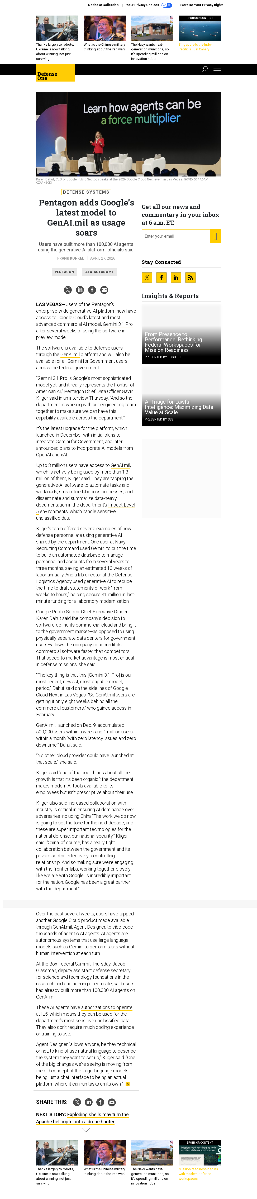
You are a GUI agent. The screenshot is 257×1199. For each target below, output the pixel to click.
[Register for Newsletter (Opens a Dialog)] (215, 236)
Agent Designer (89, 927)
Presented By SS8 (159, 419)
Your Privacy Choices (149, 5)
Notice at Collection (103, 5)
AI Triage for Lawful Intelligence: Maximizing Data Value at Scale (179, 407)
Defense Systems (86, 192)
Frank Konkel (70, 258)
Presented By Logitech (164, 357)
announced (47, 448)
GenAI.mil (70, 354)
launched (45, 435)
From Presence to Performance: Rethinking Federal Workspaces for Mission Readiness (173, 342)
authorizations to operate (106, 1007)
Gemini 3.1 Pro (118, 324)
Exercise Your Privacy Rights (201, 5)
